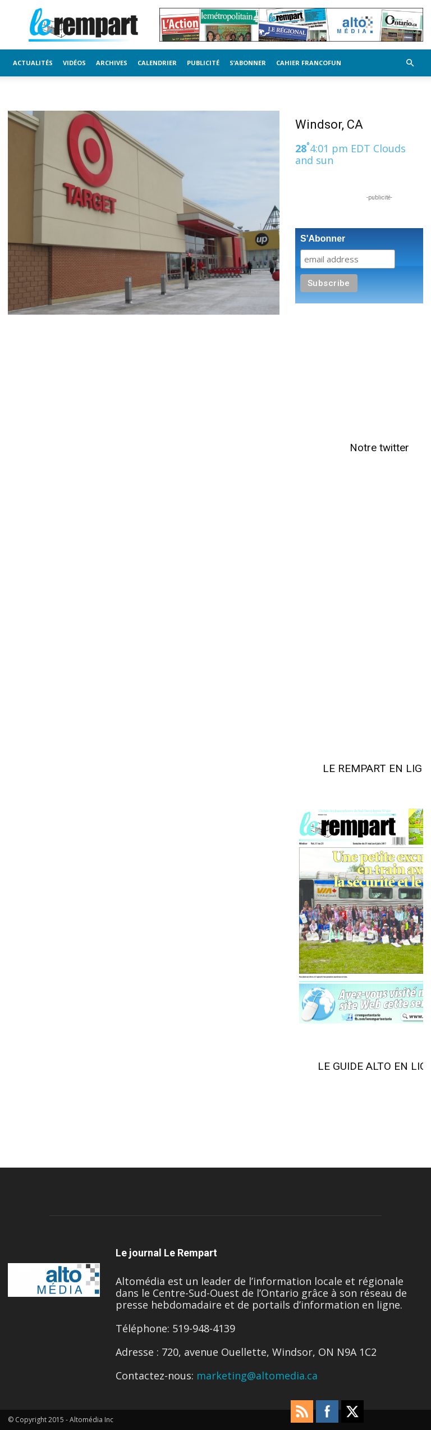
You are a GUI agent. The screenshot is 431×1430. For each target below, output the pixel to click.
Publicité (203, 62)
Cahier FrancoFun (308, 62)
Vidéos (74, 62)
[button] (409, 62)
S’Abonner (248, 62)
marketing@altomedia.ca (257, 1375)
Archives (111, 62)
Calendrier (157, 62)
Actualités (33, 62)
